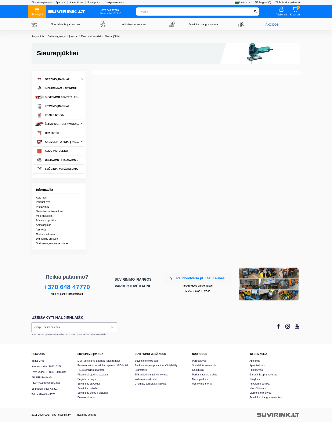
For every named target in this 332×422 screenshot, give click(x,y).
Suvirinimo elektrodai (146, 360)
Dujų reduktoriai (86, 397)
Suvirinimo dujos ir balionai (92, 392)
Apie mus (61, 2)
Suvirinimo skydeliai (88, 383)
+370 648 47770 (67, 286)
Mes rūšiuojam (44, 215)
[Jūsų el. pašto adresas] (70, 327)
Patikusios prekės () (287, 2)
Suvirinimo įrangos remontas (52, 243)
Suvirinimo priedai (87, 388)
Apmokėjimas (76, 2)
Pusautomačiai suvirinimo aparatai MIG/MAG (102, 365)
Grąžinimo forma (45, 234)
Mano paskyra (200, 379)
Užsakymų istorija (202, 383)
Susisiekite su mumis (204, 365)
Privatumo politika (46, 220)
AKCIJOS (272, 24)
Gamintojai (198, 369)
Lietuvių (243, 2)
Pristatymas (93, 2)
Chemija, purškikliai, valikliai (150, 383)
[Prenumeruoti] (113, 327)
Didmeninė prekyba (42, 2)
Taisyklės (41, 229)
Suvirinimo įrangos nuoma (203, 24)
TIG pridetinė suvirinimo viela (151, 374)
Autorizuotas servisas (134, 24)
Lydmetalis (141, 369)
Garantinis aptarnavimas (50, 211)
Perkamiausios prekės (204, 374)
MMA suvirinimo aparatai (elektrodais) (98, 360)
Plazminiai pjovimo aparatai (92, 374)
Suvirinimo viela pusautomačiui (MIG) (156, 365)
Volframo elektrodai (146, 379)
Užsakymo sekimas (114, 2)
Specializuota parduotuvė (65, 24)
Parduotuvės (43, 202)
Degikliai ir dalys (86, 379)
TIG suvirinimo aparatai (90, 369)
